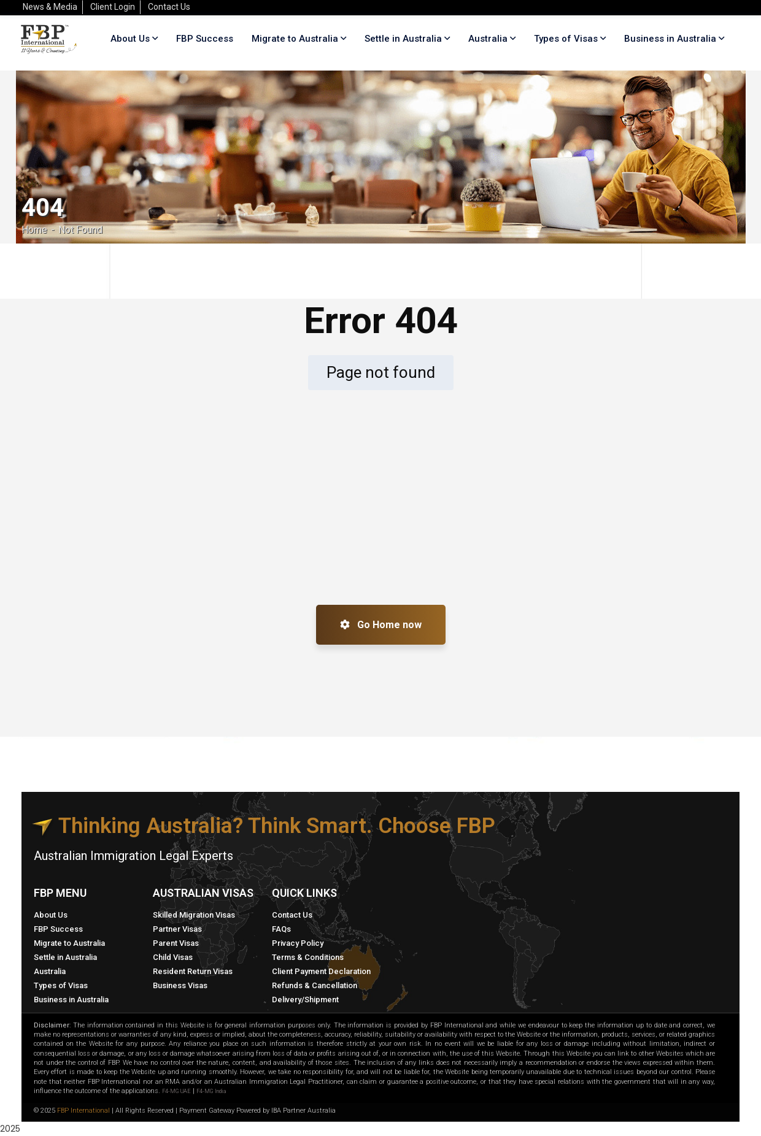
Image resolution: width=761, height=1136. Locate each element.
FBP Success (58, 929)
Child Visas (173, 957)
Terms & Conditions (308, 957)
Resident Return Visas (193, 971)
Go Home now (381, 625)
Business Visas (180, 985)
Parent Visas (176, 943)
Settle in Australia (65, 957)
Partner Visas (177, 929)
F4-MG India (211, 1091)
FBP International (83, 1111)
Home (34, 230)
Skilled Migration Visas (194, 914)
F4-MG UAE (176, 1091)
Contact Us (292, 914)
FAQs (281, 929)
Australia (50, 971)
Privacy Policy (297, 943)
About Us (51, 914)
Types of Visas (566, 38)
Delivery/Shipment (305, 999)
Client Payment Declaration (321, 971)
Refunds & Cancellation (314, 985)
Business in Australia (670, 38)
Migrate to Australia (69, 943)
